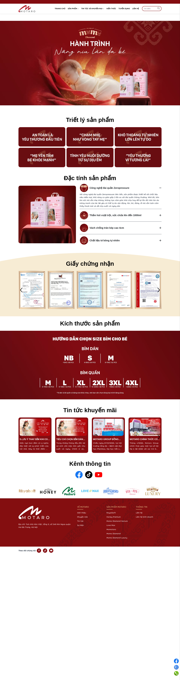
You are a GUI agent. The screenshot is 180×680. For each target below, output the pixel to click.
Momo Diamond (114, 533)
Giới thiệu (81, 512)
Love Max (111, 525)
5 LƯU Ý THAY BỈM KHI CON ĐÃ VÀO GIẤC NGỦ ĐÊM (34, 439)
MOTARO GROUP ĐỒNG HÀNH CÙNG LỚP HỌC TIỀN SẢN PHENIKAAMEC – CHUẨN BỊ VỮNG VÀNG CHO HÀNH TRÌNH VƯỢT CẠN (108, 439)
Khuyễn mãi (82, 517)
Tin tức (80, 521)
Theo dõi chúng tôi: (27, 550)
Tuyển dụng (124, 8)
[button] (84, 306)
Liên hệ (135, 8)
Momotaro (111, 529)
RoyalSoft (111, 512)
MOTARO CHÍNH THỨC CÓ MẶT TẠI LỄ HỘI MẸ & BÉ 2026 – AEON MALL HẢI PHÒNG (144, 439)
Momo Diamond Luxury (117, 537)
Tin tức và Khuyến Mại (92, 8)
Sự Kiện (80, 525)
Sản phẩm (73, 8)
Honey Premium (114, 517)
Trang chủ (60, 8)
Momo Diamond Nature (117, 521)
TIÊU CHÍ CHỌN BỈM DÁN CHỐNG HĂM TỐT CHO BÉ (70, 439)
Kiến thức (111, 8)
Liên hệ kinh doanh (144, 517)
